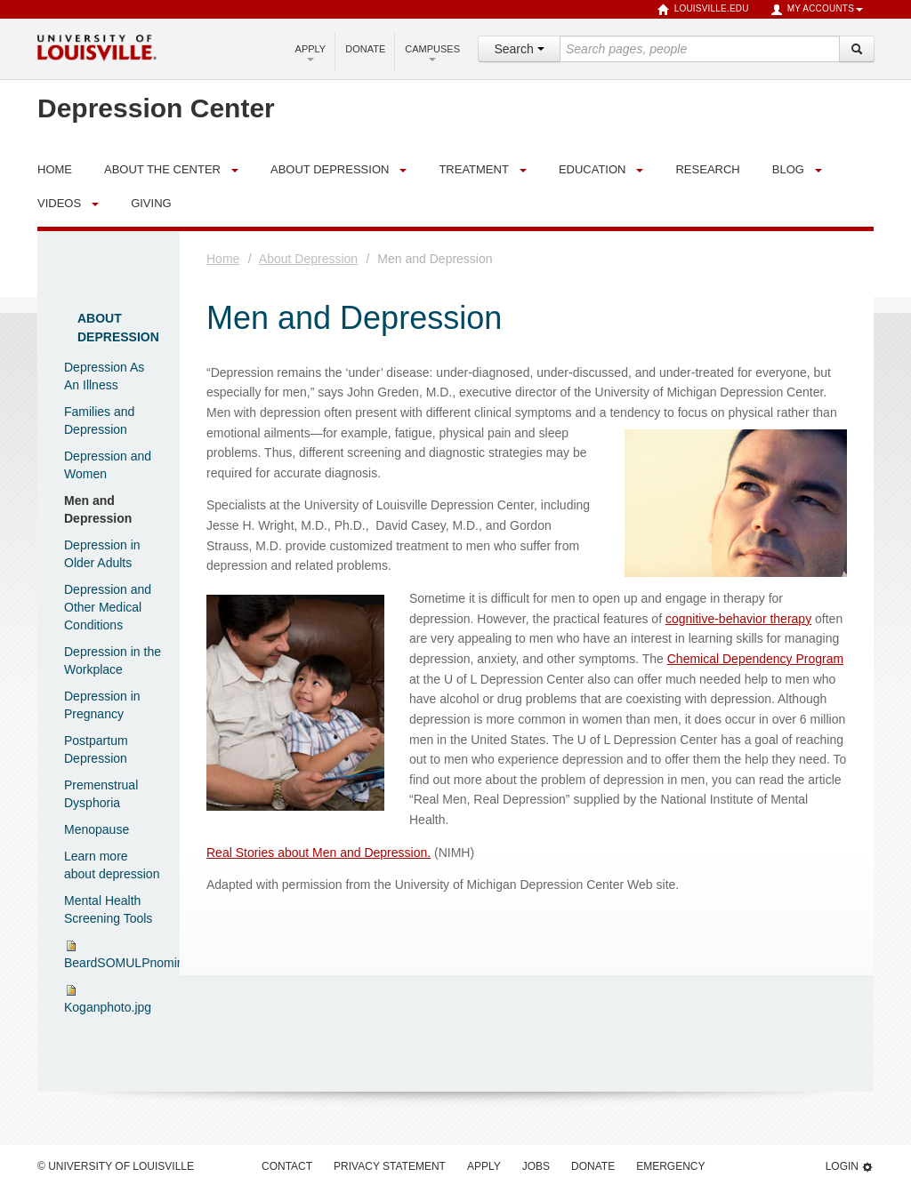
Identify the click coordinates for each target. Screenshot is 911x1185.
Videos (59, 203)
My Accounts (816, 10)
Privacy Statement (390, 1166)
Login (850, 1166)
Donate (365, 49)
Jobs (536, 1166)
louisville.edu (703, 10)
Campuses (432, 52)
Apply (311, 52)
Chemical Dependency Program (755, 659)
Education (592, 169)
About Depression (329, 169)
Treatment (473, 169)
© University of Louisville (115, 1166)
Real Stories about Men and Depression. (318, 852)
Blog (788, 169)
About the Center (162, 169)
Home (222, 259)
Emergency (670, 1166)
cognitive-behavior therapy (738, 619)
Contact (287, 1166)
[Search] (857, 49)
